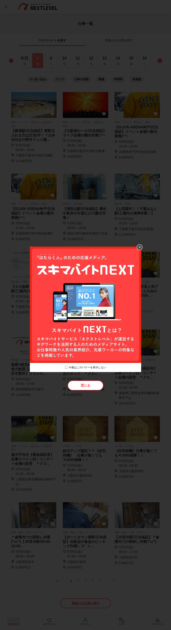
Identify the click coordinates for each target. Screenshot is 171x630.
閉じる (85, 385)
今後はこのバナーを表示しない (87, 367)
